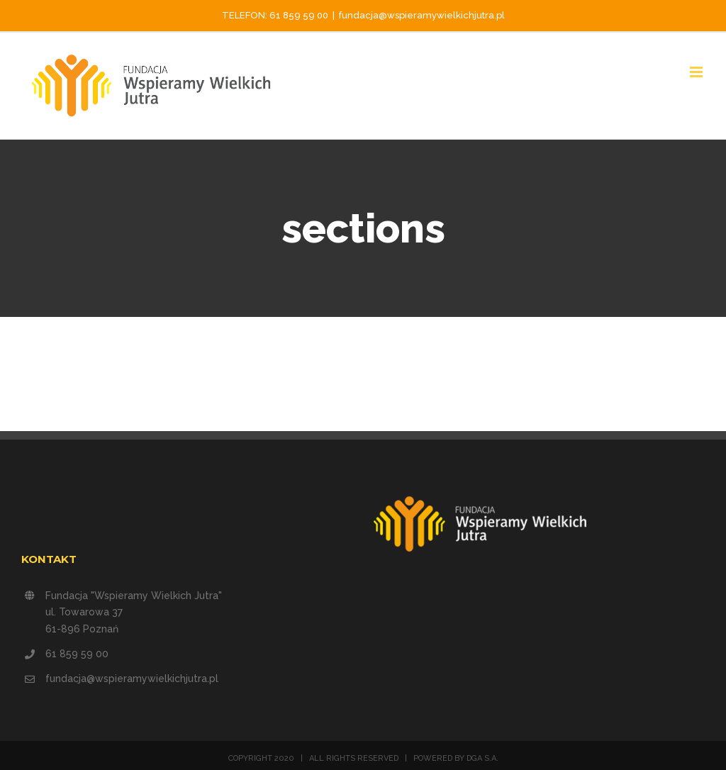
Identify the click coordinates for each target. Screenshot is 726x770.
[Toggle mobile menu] (697, 72)
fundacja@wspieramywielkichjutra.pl (422, 15)
